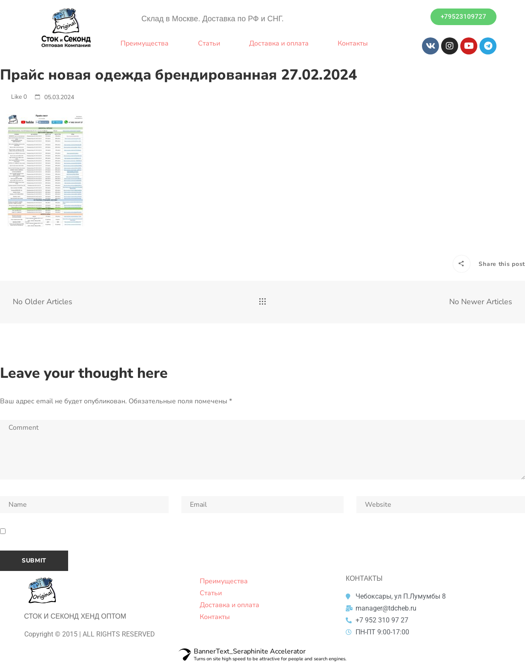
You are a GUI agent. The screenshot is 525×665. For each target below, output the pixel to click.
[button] (463, 17)
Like (13, 97)
